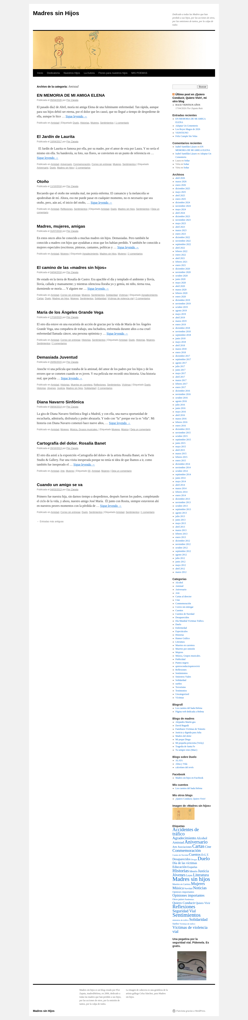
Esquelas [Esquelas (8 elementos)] (192, 867)
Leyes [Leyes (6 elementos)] (189, 875)
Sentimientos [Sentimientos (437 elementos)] (186, 915)
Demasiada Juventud (57, 357)
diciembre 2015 (183, 429)
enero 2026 (181, 185)
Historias (84, 122)
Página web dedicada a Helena (190, 711)
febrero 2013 (182, 533)
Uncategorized (182, 694)
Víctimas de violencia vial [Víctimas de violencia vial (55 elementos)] (190, 929)
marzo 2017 (181, 380)
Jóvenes (51, 388)
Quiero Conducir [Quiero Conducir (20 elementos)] (183, 903)
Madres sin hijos (65, 167)
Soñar (187, 160)
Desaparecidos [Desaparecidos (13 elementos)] (181, 859)
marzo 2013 (181, 530)
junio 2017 (181, 369)
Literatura (180, 641)
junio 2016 (181, 408)
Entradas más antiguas (50, 521)
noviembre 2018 (183, 331)
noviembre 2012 (183, 544)
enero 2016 (181, 425)
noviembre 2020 (183, 272)
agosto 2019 (181, 310)
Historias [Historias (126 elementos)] (180, 870)
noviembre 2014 (183, 467)
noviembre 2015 (183, 432)
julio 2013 (180, 516)
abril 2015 (180, 450)
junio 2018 (181, 338)
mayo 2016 (181, 411)
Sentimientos (107, 122)
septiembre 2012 (183, 551)
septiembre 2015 (183, 439)
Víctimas (123, 295)
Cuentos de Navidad (185, 614)
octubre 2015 (182, 436)
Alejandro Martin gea (185, 722)
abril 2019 (180, 317)
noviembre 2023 (183, 220)
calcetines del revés (185, 767)
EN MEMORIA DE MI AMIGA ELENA (71, 95)
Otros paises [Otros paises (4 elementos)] (178, 899)
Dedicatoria (53, 72)
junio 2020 (181, 279)
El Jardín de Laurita (56, 136)
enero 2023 (181, 233)
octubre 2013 (182, 505)
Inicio (40, 72)
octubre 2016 (182, 397)
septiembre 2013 (183, 509)
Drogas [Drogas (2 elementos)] (194, 859)
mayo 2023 (181, 223)
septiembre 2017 (183, 359)
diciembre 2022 (183, 237)
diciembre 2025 (183, 188)
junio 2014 (181, 478)
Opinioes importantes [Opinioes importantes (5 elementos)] (183, 891)
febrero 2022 (182, 251)
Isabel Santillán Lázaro (186, 146)
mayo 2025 (181, 192)
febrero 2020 (182, 293)
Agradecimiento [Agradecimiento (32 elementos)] (184, 838)
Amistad (55, 122)
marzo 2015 (181, 453)
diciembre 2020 (183, 268)
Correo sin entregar (102, 164)
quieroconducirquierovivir (188, 666)
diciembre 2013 (183, 499)
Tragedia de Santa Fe (185, 746)
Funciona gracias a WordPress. (191, 1011)
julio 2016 (180, 404)
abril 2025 (180, 195)
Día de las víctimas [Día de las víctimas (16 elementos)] (184, 863)
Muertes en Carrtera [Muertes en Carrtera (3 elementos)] (181, 884)
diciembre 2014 (183, 464)
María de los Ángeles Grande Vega (70, 312)
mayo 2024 (181, 209)
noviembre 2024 (183, 206)
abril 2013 (180, 526)
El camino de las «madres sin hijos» (71, 267)
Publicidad (180, 659)
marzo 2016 (181, 418)
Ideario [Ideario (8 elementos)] (193, 871)
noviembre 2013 (183, 502)
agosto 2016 (181, 401)
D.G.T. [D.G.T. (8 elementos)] (205, 854)
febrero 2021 (182, 261)
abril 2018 (180, 345)
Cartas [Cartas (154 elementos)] (198, 846)
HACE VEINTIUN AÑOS (188, 104)
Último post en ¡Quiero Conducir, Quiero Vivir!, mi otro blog (189, 98)
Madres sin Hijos (56, 13)
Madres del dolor (183, 736)
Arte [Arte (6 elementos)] (174, 846)
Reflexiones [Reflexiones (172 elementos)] (183, 906)
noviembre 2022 (183, 240)
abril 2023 (180, 227)
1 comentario (122, 122)
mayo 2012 (181, 565)
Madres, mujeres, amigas (61, 226)
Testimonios (181, 690)
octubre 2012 (182, 547)
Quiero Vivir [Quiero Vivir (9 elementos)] (203, 903)
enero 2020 (181, 296)
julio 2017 (180, 366)
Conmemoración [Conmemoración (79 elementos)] (186, 850)
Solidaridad (112, 295)
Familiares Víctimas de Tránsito (190, 729)
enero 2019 (181, 324)
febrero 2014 (182, 492)
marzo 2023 (181, 230)
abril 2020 (180, 286)
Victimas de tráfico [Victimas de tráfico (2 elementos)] (187, 924)
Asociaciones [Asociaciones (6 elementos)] (185, 846)
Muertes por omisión (185, 648)
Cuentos (179, 610)
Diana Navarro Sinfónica (60, 402)
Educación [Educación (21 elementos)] (179, 867)
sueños (179, 683)
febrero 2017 (182, 383)
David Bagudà (182, 725)
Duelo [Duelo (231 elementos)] (204, 858)
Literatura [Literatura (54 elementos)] (201, 875)
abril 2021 (180, 258)
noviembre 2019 (183, 303)
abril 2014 (180, 485)
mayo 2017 (181, 373)
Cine (178, 600)
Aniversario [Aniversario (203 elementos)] (196, 841)
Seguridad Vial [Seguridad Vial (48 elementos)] (184, 911)
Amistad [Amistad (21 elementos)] (178, 842)
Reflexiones (66, 209)
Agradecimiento (90, 253)
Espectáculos (182, 631)
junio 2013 (181, 519)
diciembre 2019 (183, 300)
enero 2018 (181, 352)
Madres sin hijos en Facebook (189, 777)
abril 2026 (180, 178)
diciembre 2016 (183, 390)
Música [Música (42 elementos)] (178, 888)
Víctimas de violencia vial (121, 298)
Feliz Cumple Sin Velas (186, 136)
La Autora (89, 72)
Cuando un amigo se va (60, 484)
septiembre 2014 (183, 474)
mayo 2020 (181, 282)
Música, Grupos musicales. (84, 429)
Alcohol (179, 582)
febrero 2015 (182, 457)
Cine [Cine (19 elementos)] (208, 847)
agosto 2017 (181, 363)
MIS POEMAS (139, 72)
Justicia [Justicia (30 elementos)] (203, 871)
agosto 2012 (181, 554)
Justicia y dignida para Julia (188, 732)
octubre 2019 (182, 307)
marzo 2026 (181, 181)
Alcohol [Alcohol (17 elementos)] (202, 838)
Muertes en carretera (81, 384)
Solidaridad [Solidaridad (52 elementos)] (198, 919)
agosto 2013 (181, 512)
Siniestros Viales (183, 676)
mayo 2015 (181, 446)
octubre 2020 (182, 275)
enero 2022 (181, 254)
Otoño (43, 181)
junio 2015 (181, 443)
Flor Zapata (72, 100)
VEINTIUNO (182, 132)
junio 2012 (181, 561)
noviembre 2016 (183, 394)
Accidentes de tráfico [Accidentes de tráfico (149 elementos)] (185, 831)
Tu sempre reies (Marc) (186, 750)
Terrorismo (181, 687)
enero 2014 (181, 495)
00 (89, 471)
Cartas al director (184, 596)
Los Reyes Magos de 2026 (188, 129)
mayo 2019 (181, 314)
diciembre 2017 (183, 356)
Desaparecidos (182, 617)
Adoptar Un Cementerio (187, 125)
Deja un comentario (140, 429)
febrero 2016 (182, 422)
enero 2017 (181, 387)
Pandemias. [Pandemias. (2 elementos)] (189, 899)
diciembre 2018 (183, 328)
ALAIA (179, 760)
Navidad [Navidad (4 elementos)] (188, 888)
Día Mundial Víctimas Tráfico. (190, 621)
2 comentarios (83, 167)
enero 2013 (181, 537)
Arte (62, 471)
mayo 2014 (181, 481)
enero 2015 (181, 460)
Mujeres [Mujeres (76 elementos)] (198, 883)
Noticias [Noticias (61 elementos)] (200, 888)
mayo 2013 (181, 523)
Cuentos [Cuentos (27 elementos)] (195, 854)
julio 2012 (180, 558)
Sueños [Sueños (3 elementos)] (175, 924)
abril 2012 (180, 568)
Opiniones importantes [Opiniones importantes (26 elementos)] (188, 895)
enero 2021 (181, 265)
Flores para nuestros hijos (112, 72)
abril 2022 (180, 247)
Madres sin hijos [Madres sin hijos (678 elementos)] (191, 879)
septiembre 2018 (183, 335)
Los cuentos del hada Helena (189, 708)
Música (124, 429)
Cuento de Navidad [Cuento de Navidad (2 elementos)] (180, 855)
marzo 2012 (181, 572)
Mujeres (94, 122)
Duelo (76, 122)
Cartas (40, 298)
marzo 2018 (181, 349)
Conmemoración (81, 164)
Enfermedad (181, 628)
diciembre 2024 (183, 202)
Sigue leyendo (76, 116)
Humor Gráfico (183, 638)
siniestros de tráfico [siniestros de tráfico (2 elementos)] (180, 920)
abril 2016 (180, 415)
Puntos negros (182, 662)
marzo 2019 (181, 321)
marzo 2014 (181, 488)
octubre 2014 (182, 471)
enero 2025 (181, 199)
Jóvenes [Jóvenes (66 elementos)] (179, 875)
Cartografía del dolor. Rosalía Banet (71, 443)
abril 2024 (180, 213)
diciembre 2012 (183, 540)
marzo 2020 (181, 289)
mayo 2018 (181, 342)
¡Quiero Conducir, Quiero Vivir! (191, 798)
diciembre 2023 (183, 216)
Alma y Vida (181, 764)
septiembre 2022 (183, 244)
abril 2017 (180, 376)
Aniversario (66, 164)
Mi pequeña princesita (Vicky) (190, 743)
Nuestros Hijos (72, 72)
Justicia (61, 388)
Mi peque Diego (183, 739)
